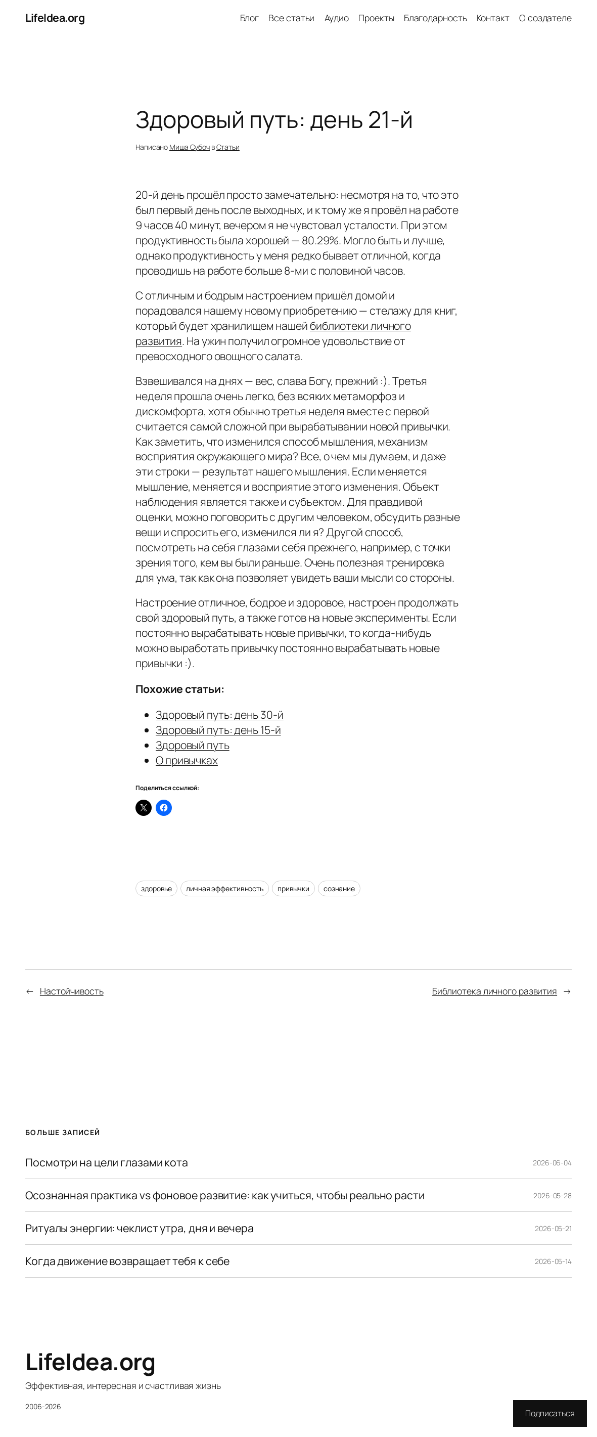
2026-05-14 (553, 1261)
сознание (339, 888)
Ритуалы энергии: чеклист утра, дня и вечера (139, 1228)
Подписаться (550, 1413)
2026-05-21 (553, 1228)
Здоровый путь (192, 744)
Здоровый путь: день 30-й (220, 714)
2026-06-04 (552, 1162)
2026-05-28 (552, 1195)
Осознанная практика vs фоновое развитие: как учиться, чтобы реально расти (225, 1195)
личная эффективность (224, 888)
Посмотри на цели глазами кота (106, 1162)
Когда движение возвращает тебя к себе (127, 1261)
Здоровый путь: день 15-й (218, 729)
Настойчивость (72, 991)
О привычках (187, 760)
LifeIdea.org (54, 17)
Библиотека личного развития (494, 991)
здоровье (156, 888)
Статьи (228, 147)
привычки (293, 888)
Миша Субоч (189, 147)
